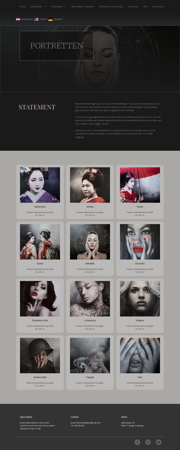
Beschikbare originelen (83, 6)
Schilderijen (36, 6)
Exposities (133, 6)
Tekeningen (57, 6)
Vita (145, 6)
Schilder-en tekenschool (111, 6)
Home (22, 6)
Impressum (157, 6)
